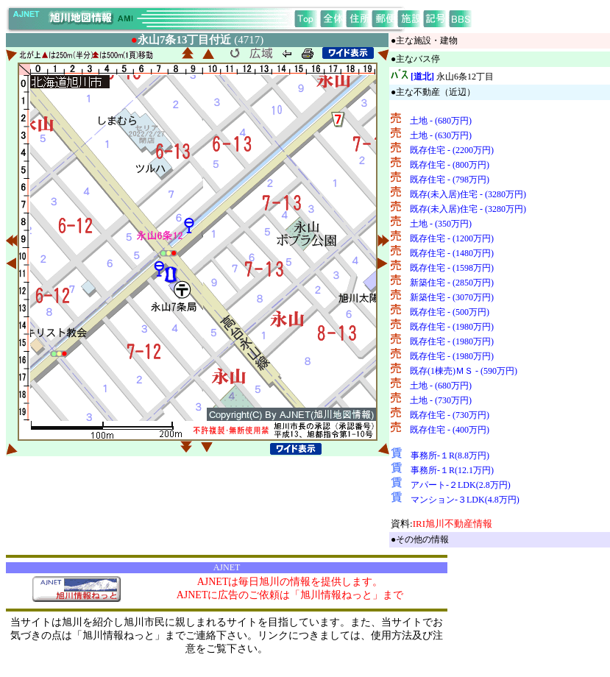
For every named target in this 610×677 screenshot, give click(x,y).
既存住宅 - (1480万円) (452, 253)
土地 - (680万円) (441, 121)
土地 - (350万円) (441, 224)
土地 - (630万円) (441, 135)
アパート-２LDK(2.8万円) (461, 485)
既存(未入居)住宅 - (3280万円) (468, 194)
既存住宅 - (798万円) (449, 179)
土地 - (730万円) (441, 400)
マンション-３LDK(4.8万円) (465, 500)
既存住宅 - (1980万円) (452, 327)
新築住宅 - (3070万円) (452, 297)
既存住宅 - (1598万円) (452, 268)
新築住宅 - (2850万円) (452, 282)
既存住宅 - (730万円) (449, 415)
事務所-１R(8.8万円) (450, 455)
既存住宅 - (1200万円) (452, 238)
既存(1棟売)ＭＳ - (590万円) (463, 371)
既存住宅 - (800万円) (449, 165)
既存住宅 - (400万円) (449, 430)
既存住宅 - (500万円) (449, 312)
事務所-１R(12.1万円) (452, 470)
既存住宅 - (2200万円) (452, 150)
